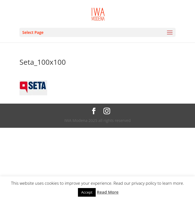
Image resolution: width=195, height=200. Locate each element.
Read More (107, 192)
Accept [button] (87, 192)
